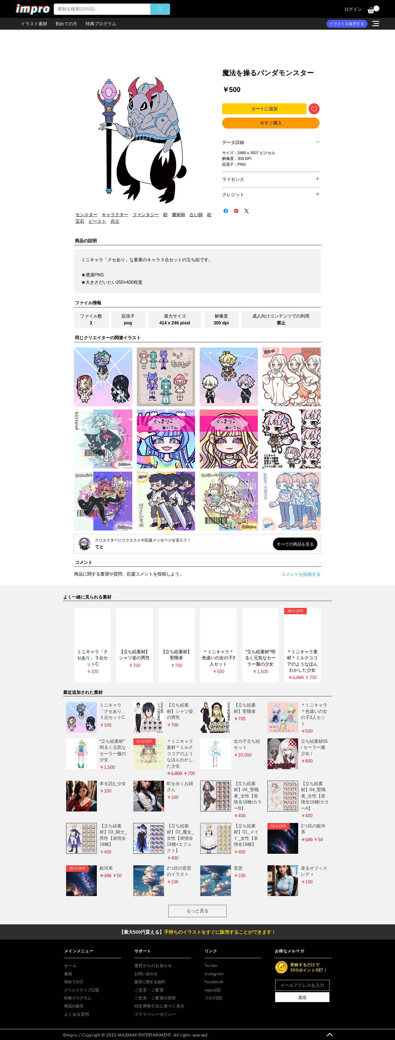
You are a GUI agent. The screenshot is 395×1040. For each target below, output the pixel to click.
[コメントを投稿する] (296, 574)
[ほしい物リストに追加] (314, 108)
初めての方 (73, 981)
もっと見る (197, 910)
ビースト (97, 221)
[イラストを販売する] (347, 24)
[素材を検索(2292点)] (98, 9)
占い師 (196, 214)
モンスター (86, 214)
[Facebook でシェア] (225, 211)
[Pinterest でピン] (236, 211)
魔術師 (178, 214)
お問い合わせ (145, 973)
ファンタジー (145, 214)
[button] (373, 9)
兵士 (115, 221)
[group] (197, 645)
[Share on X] (246, 211)
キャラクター (115, 214)
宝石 (79, 221)
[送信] (302, 997)
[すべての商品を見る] (295, 544)
